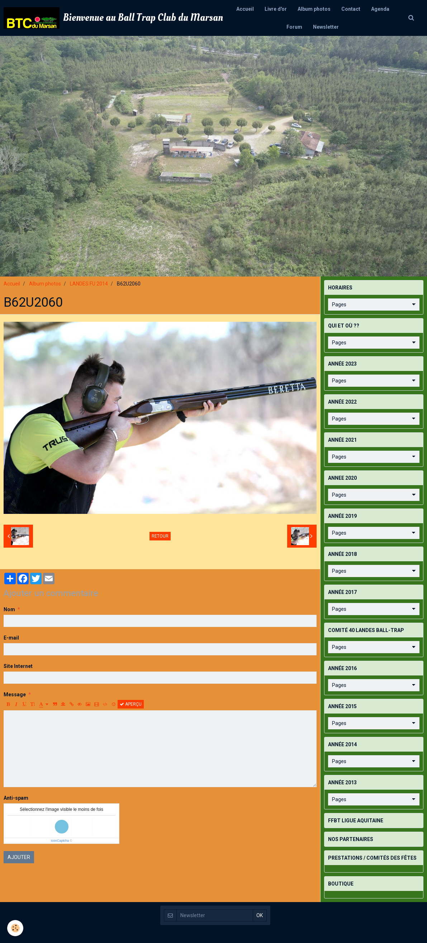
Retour (160, 536)
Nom (9, 609)
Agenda (380, 9)
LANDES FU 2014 (89, 284)
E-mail (11, 638)
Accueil (245, 9)
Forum (294, 27)
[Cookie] (15, 928)
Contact (350, 9)
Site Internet (18, 666)
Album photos (314, 9)
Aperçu (131, 704)
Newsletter (326, 27)
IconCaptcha (60, 840)
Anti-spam (16, 798)
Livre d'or (276, 9)
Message (15, 694)
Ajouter (19, 857)
